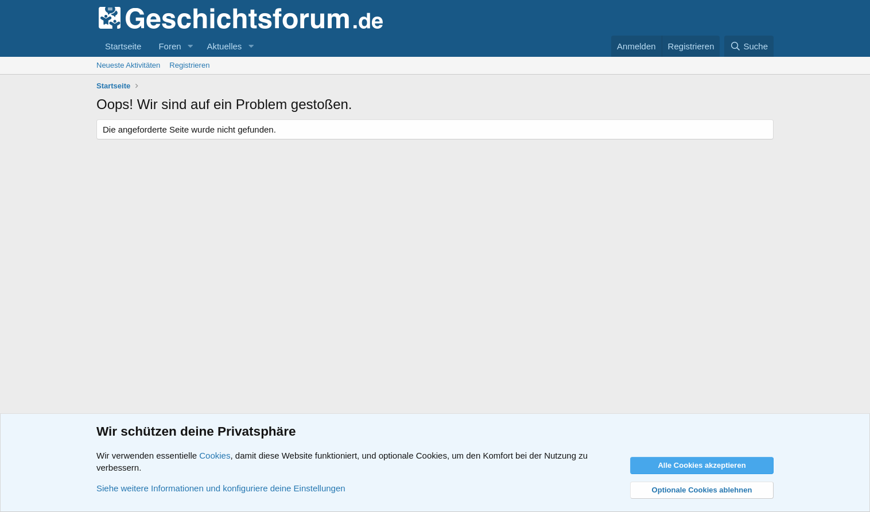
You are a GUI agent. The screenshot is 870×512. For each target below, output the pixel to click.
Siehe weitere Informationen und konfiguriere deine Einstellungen (220, 488)
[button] (190, 46)
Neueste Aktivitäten (128, 65)
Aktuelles (224, 46)
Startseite (123, 46)
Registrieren (189, 65)
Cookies (214, 455)
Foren (169, 46)
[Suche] (749, 46)
